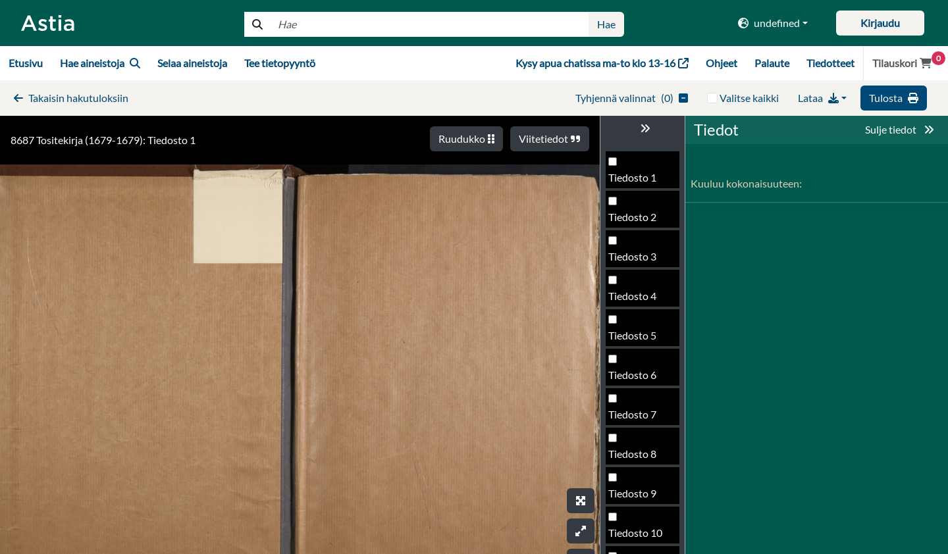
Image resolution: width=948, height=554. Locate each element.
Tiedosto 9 (632, 493)
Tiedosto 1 (632, 177)
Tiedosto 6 (632, 374)
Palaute (771, 63)
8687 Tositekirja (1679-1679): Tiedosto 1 (103, 140)
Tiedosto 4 (632, 296)
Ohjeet (721, 63)
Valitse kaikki (749, 97)
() (631, 97)
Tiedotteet (830, 63)
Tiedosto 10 (635, 532)
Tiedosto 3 (632, 256)
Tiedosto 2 (632, 217)
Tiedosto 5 (632, 335)
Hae (606, 24)
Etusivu (26, 63)
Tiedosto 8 (632, 453)
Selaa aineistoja (192, 63)
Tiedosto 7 (632, 414)
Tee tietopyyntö (279, 63)
